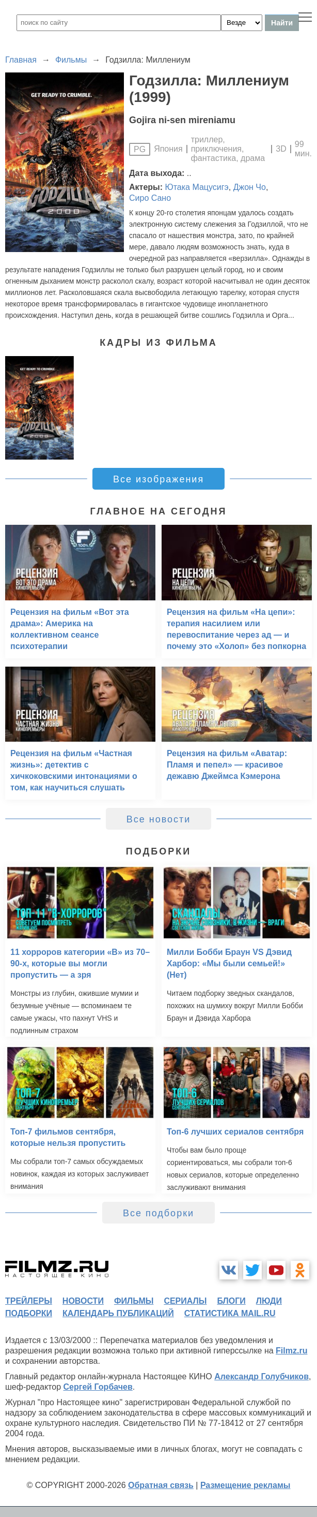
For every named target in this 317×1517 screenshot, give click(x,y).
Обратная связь (161, 1485)
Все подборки (158, 1213)
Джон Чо (249, 187)
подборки (28, 1313)
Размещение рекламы (245, 1485)
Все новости (158, 819)
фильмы (133, 1301)
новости (83, 1301)
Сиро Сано (150, 198)
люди (269, 1301)
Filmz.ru (291, 1350)
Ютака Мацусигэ (197, 187)
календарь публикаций (118, 1313)
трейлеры (28, 1301)
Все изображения (158, 479)
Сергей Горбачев (97, 1386)
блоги (231, 1301)
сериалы (185, 1301)
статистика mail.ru (230, 1313)
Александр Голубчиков (261, 1376)
